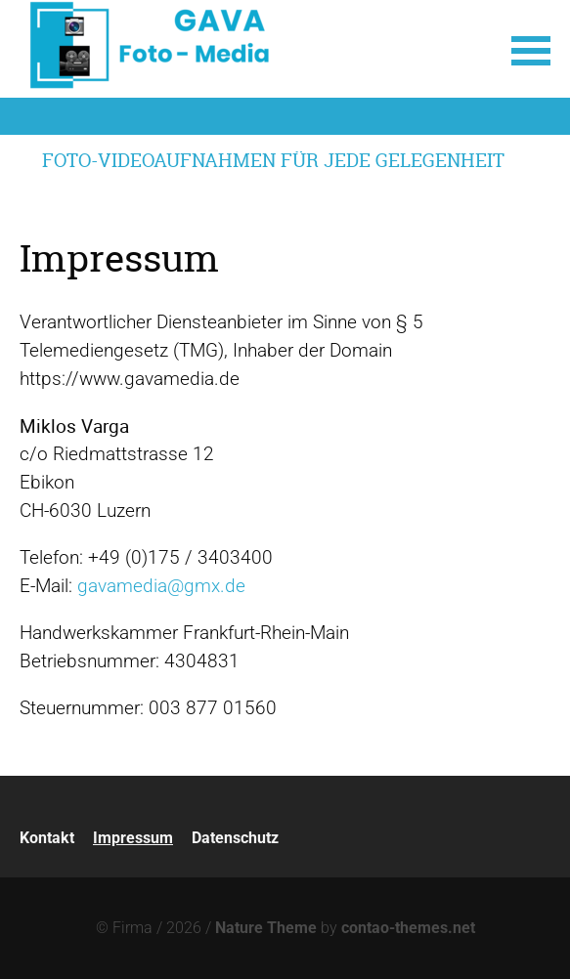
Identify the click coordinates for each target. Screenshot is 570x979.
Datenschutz (235, 838)
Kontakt (47, 838)
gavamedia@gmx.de (161, 586)
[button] (530, 48)
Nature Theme (266, 927)
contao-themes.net (408, 927)
